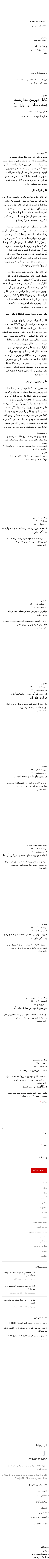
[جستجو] (24, 21)
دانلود (44, 1217)
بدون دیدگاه (18, 1279)
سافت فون (42, 1227)
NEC (45, 1188)
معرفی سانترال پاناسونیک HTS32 (24, 1323)
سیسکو (44, 1236)
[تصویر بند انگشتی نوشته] (42, 1276)
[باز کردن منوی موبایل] (45, 53)
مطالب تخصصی (37, 92)
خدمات (44, 1212)
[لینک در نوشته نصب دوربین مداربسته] (24, 635)
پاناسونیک (43, 1202)
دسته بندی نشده (40, 1222)
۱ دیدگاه (16, 1307)
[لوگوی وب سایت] (34, 9)
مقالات (44, 1256)
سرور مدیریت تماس (38, 1232)
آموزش (44, 1198)
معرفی (28, 92)
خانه (46, 92)
